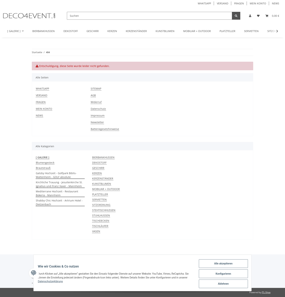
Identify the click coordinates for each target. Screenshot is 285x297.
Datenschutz (98, 108)
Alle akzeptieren (221, 265)
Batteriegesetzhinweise (105, 129)
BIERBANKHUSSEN (103, 157)
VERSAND (222, 3)
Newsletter (97, 122)
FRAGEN (239, 3)
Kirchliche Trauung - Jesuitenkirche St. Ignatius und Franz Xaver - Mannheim (59, 184)
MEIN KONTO (258, 3)
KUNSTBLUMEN (101, 183)
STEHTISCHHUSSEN (103, 210)
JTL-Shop (266, 292)
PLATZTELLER (100, 194)
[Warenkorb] (272, 15)
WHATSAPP (204, 3)
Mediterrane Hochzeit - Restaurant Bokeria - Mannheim (57, 193)
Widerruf (96, 102)
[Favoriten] (258, 15)
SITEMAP (96, 88)
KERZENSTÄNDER (102, 178)
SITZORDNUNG (101, 205)
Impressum (98, 115)
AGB (93, 95)
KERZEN (97, 173)
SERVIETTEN (99, 199)
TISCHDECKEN (100, 220)
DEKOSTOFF (99, 162)
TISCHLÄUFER (100, 226)
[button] (250, 15)
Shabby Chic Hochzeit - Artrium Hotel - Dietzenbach (59, 202)
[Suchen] (149, 16)
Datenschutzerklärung (51, 282)
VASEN (96, 231)
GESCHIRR (98, 168)
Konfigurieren (221, 274)
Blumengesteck (45, 162)
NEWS (275, 3)
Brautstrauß (43, 168)
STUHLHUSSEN (101, 215)
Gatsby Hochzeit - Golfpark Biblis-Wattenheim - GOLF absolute (56, 175)
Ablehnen (221, 284)
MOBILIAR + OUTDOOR (106, 189)
